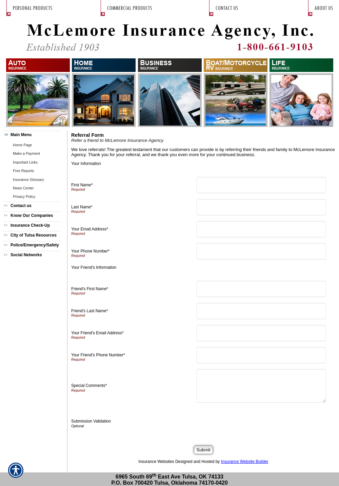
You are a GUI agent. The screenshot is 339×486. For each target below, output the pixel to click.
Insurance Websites (156, 461)
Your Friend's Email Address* (97, 333)
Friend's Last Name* (89, 311)
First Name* (82, 185)
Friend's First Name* (89, 288)
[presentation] (250, 421)
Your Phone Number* (90, 251)
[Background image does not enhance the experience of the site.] (34, 136)
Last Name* (82, 207)
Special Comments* (89, 385)
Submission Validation (91, 421)
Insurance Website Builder (244, 461)
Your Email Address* (89, 229)
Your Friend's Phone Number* (98, 355)
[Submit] (203, 450)
